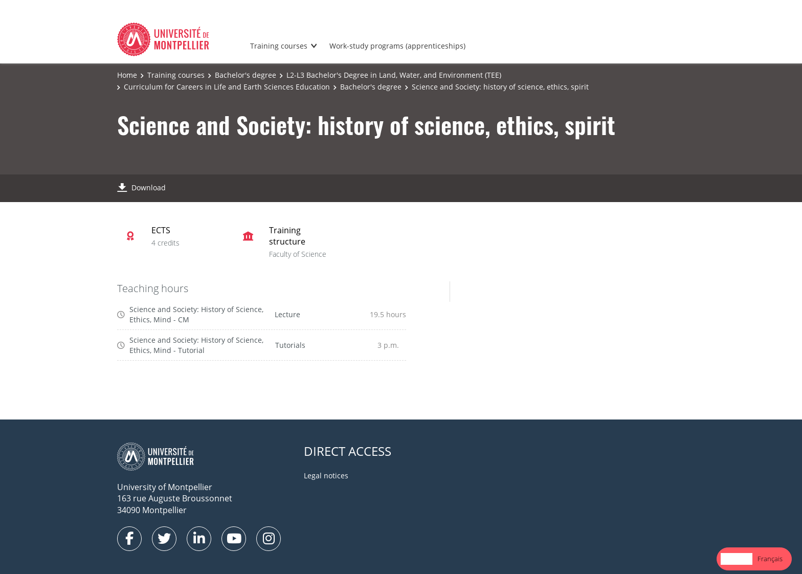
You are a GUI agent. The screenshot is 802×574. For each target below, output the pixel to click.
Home (127, 75)
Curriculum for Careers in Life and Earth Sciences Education (227, 87)
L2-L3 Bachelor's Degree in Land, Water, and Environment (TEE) (393, 75)
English (736, 558)
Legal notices (326, 475)
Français (770, 558)
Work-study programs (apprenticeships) (397, 46)
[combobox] (736, 559)
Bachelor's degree (245, 75)
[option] (770, 559)
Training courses (278, 46)
